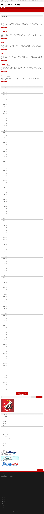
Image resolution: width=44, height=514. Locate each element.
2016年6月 (5, 308)
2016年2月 (5, 318)
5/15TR (2, 20)
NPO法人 (4, 418)
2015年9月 (5, 327)
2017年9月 (5, 282)
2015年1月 (5, 346)
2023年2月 (5, 156)
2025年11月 (5, 97)
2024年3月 (5, 125)
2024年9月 (5, 111)
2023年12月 (5, 132)
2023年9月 (5, 139)
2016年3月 (5, 315)
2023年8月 (5, 142)
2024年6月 (5, 118)
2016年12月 (5, 299)
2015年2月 (5, 344)
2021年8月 (5, 196)
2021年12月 (5, 187)
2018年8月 (5, 256)
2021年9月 (5, 194)
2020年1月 (5, 215)
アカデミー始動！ (5, 64)
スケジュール (5, 436)
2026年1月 (5, 94)
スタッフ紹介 (5, 434)
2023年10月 (5, 137)
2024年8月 (5, 113)
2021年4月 (5, 206)
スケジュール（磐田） (5, 501)
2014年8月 (5, 353)
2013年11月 (5, 372)
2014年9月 (5, 351)
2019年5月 (5, 234)
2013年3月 (5, 384)
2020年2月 (5, 213)
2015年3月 (5, 341)
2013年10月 (5, 375)
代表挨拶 (4, 421)
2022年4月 (5, 180)
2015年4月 (5, 339)
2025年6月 (5, 101)
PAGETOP (40, 470)
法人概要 (4, 423)
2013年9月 (5, 377)
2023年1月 (5, 158)
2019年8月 (5, 227)
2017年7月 (5, 287)
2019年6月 (5, 232)
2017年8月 (5, 284)
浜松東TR (3, 42)
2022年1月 (5, 185)
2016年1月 (5, 320)
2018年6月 (5, 261)
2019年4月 (5, 237)
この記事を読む (4, 27)
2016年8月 (5, 303)
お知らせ (4, 443)
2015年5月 (5, 337)
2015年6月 (5, 334)
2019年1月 (5, 244)
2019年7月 (5, 230)
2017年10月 (5, 280)
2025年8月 (5, 99)
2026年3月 (5, 89)
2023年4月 (5, 151)
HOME (2, 12)
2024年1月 (5, 130)
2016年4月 (5, 313)
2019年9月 (5, 225)
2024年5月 (5, 120)
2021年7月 (5, 199)
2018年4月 (5, 265)
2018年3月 (5, 268)
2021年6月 (5, 201)
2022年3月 (5, 182)
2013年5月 (5, 382)
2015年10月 (5, 325)
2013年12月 (5, 370)
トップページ (5, 416)
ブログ (4, 445)
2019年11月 (5, 220)
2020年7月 (5, 211)
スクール (4, 427)
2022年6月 (5, 175)
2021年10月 (5, 192)
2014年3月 (5, 365)
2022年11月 (5, 163)
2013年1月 (5, 389)
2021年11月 (5, 189)
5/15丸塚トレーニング (5, 31)
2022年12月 (5, 161)
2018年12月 (5, 246)
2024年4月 (5, 123)
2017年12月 (5, 275)
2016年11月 (5, 301)
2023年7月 (5, 144)
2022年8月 (5, 170)
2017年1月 (5, 296)
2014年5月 (5, 360)
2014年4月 (5, 363)
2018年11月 (5, 249)
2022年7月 (5, 173)
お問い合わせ (4, 507)
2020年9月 (5, 208)
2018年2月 (5, 270)
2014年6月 (5, 358)
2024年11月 (5, 106)
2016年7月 (5, 306)
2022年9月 (5, 168)
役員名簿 (4, 425)
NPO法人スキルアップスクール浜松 (20, 511)
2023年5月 (5, 149)
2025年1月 (5, 104)
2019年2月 (5, 242)
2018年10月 (5, 251)
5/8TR (2, 53)
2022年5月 (5, 177)
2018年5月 (5, 263)
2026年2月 (5, 92)
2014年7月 (5, 356)
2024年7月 (5, 116)
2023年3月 (5, 154)
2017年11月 (5, 277)
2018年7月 (5, 258)
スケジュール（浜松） (7, 438)
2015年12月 (5, 322)
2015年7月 (5, 332)
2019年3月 (5, 239)
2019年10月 (5, 223)
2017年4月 (5, 294)
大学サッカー (4, 75)
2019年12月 (5, 218)
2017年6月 (5, 289)
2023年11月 (5, 135)
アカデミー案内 (6, 432)
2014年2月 (5, 368)
